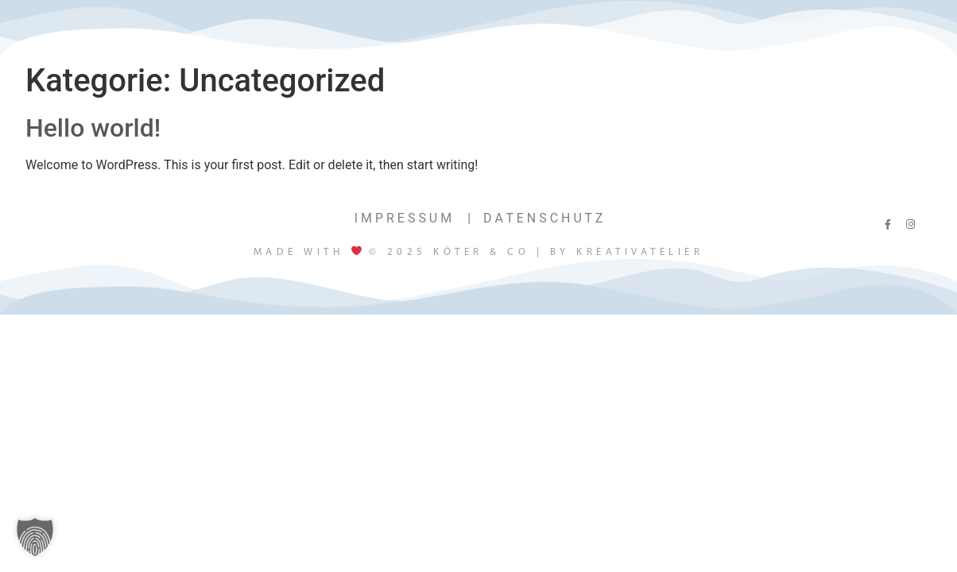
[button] (35, 537)
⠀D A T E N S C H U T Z (538, 218)
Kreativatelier (639, 252)
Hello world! (93, 128)
